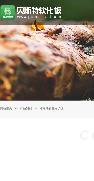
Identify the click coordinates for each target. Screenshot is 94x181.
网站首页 (6, 108)
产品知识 (26, 108)
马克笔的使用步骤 (51, 108)
